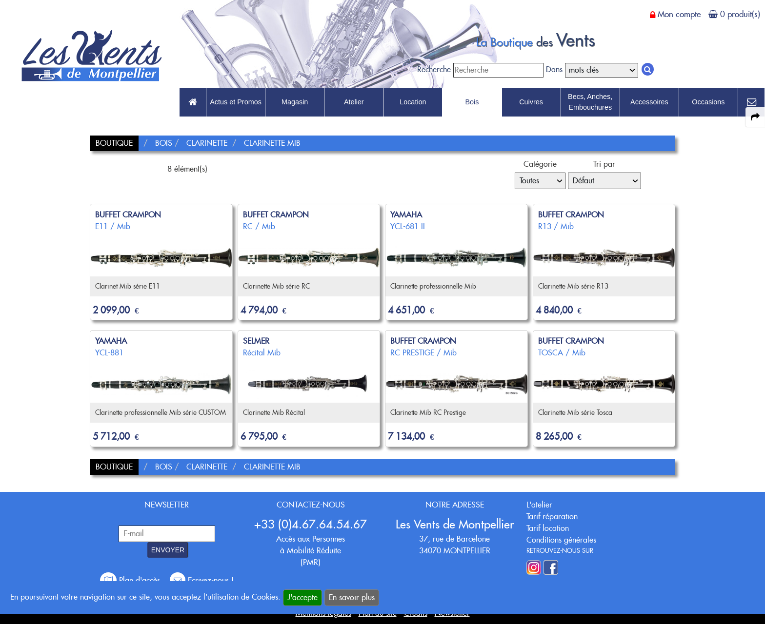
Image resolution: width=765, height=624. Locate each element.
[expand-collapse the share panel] (755, 117)
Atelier (354, 102)
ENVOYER (167, 550)
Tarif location (547, 528)
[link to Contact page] (751, 102)
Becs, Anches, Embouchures (590, 102)
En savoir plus (352, 597)
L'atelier (539, 505)
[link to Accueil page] (193, 102)
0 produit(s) (740, 14)
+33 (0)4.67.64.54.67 (310, 524)
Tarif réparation (552, 516)
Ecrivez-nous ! (202, 580)
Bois (472, 102)
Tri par (604, 164)
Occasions (708, 102)
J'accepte (302, 597)
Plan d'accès (131, 580)
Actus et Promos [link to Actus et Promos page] (236, 102)
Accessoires (649, 102)
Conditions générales (561, 540)
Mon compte (679, 14)
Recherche (434, 69)
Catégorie (540, 164)
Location (413, 102)
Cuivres (531, 102)
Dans (554, 69)
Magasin (295, 102)
